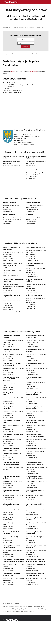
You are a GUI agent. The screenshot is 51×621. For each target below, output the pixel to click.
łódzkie (35, 606)
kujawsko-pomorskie (16, 606)
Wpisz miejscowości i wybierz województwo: (25, 35)
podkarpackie (19, 608)
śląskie (37, 608)
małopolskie (40, 606)
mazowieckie (6, 608)
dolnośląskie (6, 606)
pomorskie (32, 608)
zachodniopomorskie (29, 611)
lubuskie (30, 606)
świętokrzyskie (44, 608)
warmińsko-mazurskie (9, 611)
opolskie (12, 608)
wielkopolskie (19, 611)
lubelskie (24, 606)
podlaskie (26, 608)
